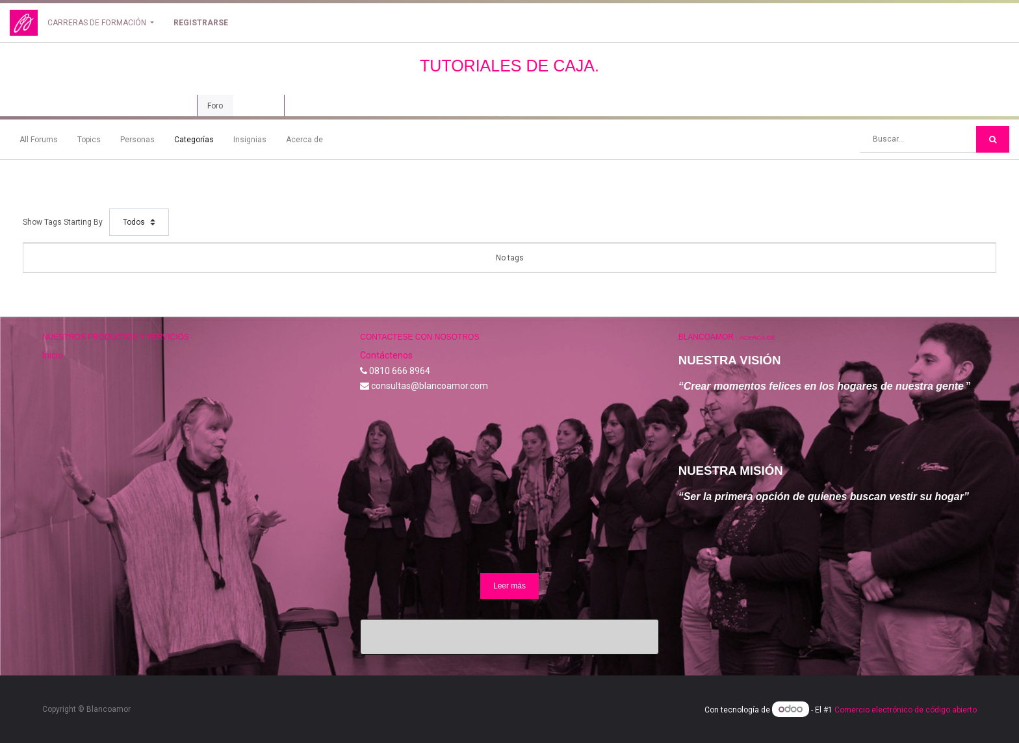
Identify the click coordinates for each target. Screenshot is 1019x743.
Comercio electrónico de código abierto (905, 709)
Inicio (52, 355)
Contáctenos (386, 355)
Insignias (249, 139)
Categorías (194, 139)
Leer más (509, 585)
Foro (215, 105)
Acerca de (304, 139)
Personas (137, 139)
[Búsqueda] (992, 139)
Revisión (258, 105)
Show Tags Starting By (63, 222)
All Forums (38, 139)
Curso (173, 105)
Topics (89, 139)
